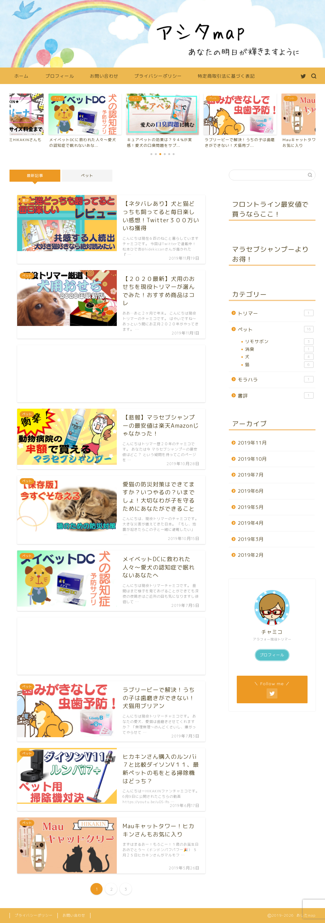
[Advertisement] (111, 373)
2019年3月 (251, 539)
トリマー (276, 313)
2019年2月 (251, 555)
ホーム (21, 76)
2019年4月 (251, 523)
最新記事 (35, 175)
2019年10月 (252, 459)
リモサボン (279, 341)
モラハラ (276, 379)
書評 (276, 395)
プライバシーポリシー (158, 76)
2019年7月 (251, 474)
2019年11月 (252, 442)
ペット (87, 175)
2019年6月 (251, 491)
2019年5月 (251, 507)
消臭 (279, 349)
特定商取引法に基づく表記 (226, 76)
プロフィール (59, 76)
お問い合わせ (104, 76)
